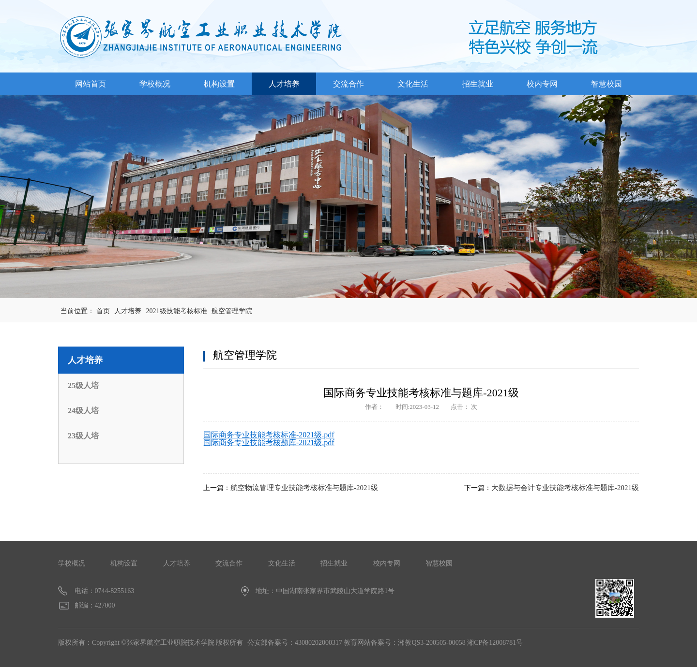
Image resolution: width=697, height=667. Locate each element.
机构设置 (219, 84)
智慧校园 (606, 84)
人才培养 (284, 84)
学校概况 (154, 84)
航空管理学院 (232, 311)
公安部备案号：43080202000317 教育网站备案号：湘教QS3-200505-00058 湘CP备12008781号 (385, 642)
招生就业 (477, 84)
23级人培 (83, 436)
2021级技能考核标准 (176, 311)
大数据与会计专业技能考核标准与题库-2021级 (565, 488)
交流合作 (348, 84)
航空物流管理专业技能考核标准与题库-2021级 (304, 488)
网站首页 (90, 84)
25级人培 (83, 385)
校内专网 (542, 84)
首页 (103, 311)
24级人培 (83, 410)
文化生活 (412, 84)
